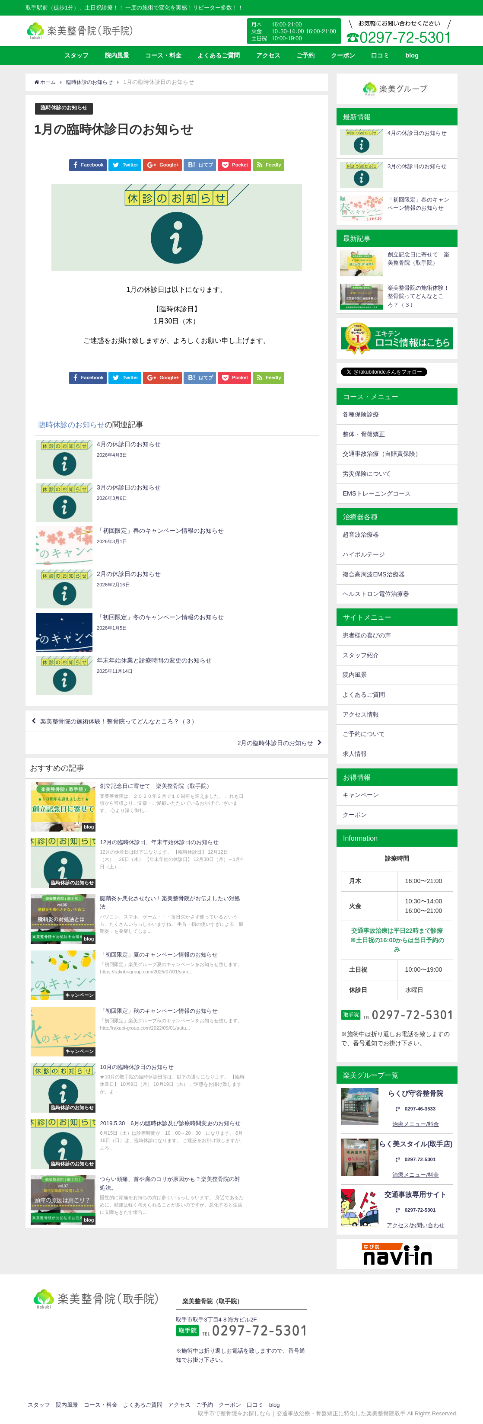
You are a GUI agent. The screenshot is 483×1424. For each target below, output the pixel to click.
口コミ (380, 55)
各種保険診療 (361, 414)
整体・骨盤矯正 (364, 434)
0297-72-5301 (415, 1159)
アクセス (268, 55)
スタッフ (76, 55)
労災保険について (367, 473)
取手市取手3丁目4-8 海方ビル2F (216, 1319)
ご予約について (364, 734)
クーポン (343, 55)
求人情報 (355, 754)
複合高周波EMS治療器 (373, 574)
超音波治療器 (361, 534)
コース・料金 (163, 55)
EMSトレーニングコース (376, 493)
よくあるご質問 (218, 55)
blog (412, 55)
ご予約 (305, 55)
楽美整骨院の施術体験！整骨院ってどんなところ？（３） (131, 593)
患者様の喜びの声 (367, 635)
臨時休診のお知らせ (66, 108)
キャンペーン (361, 795)
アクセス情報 (361, 714)
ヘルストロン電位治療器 (376, 594)
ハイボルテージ (364, 554)
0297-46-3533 (415, 1109)
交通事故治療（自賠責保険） (382, 454)
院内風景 (117, 55)
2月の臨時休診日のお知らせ (268, 618)
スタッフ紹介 (361, 655)
